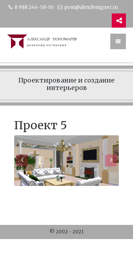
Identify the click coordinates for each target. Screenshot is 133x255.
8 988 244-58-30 (30, 7)
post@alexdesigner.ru (87, 7)
